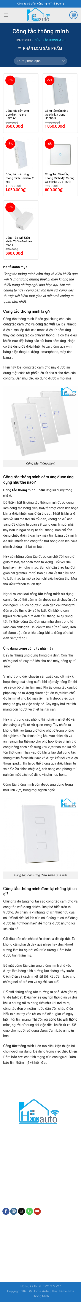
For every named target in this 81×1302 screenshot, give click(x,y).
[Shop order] (40, 61)
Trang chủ (23, 40)
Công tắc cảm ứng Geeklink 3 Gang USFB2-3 (56, 114)
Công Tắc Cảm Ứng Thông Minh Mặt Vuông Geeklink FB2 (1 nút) (60, 177)
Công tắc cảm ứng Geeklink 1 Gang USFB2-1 (17, 114)
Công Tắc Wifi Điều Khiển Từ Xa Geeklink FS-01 (19, 241)
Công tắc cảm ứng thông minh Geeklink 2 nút (20, 177)
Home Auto (41, 1291)
